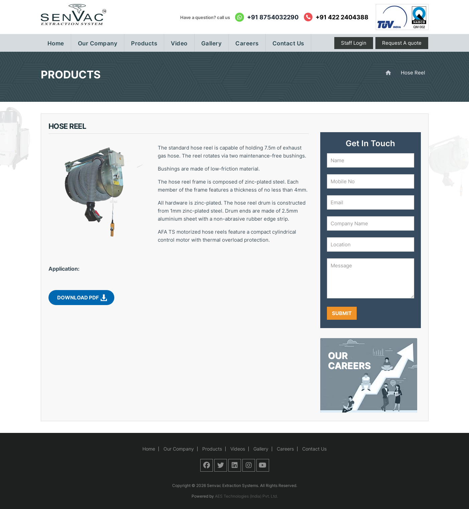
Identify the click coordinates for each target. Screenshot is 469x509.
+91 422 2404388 (342, 17)
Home (148, 449)
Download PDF (78, 297)
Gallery (260, 449)
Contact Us (314, 449)
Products (212, 449)
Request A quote (402, 43)
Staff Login (353, 43)
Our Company (178, 449)
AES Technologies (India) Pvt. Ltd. (246, 496)
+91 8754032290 (273, 17)
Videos (237, 449)
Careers (285, 449)
